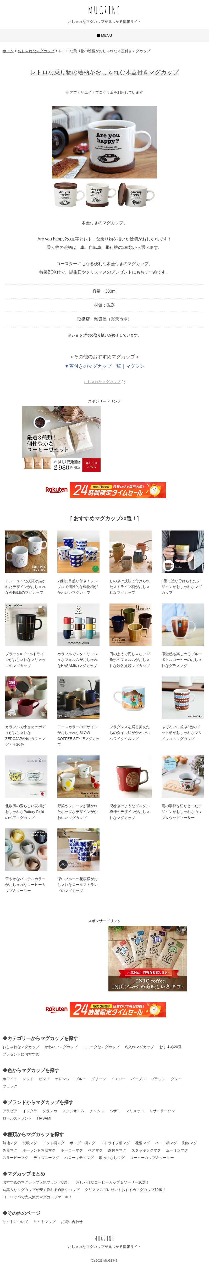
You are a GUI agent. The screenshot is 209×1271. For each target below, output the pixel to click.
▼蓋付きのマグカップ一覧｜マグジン (104, 366)
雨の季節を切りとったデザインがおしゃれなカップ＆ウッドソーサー (182, 812)
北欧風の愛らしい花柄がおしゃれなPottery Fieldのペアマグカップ (25, 812)
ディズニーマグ (46, 1158)
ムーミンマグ (177, 1150)
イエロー (118, 1079)
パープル (138, 1079)
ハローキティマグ (79, 1158)
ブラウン (158, 1079)
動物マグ (189, 1143)
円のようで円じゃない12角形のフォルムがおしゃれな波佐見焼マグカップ (129, 660)
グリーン (98, 1079)
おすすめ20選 (170, 1047)
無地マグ (10, 1143)
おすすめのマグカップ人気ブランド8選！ (37, 1182)
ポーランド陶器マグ (39, 1150)
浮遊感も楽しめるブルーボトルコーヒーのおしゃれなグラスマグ (182, 660)
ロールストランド (17, 1118)
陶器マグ (10, 1150)
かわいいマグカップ (61, 1047)
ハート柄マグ (166, 1143)
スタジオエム (73, 1111)
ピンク (44, 1079)
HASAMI (44, 1118)
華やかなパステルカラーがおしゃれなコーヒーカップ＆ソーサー (25, 885)
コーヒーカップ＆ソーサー (152, 1158)
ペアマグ (95, 1150)
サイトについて (15, 1222)
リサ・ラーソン (162, 1111)
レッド (28, 1079)
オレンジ (62, 1079)
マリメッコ (135, 1111)
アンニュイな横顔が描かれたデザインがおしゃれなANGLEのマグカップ (25, 587)
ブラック (10, 1086)
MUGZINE (104, 10)
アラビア (10, 1111)
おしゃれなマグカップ (102, 382)
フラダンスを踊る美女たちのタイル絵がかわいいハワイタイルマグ (129, 733)
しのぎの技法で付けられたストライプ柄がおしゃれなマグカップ (129, 587)
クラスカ (49, 1111)
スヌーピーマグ (15, 1158)
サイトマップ (45, 1222)
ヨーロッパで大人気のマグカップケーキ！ (37, 1197)
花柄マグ (142, 1143)
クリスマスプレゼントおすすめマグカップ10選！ (125, 1190)
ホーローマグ (72, 1150)
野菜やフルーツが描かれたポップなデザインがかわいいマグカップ (77, 812)
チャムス (97, 1111)
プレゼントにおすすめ (21, 1054)
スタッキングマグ (146, 1150)
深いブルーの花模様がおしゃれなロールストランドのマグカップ (77, 885)
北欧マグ (30, 1143)
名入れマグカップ (139, 1047)
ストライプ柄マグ (115, 1143)
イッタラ (30, 1111)
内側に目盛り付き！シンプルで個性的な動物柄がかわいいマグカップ (77, 587)
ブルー (80, 1079)
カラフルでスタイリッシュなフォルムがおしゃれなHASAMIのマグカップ (77, 660)
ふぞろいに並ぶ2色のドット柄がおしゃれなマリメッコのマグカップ (182, 733)
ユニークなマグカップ (101, 1047)
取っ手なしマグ (112, 1158)
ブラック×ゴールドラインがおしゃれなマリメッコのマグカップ (25, 660)
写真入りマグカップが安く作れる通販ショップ (41, 1190)
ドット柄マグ (53, 1143)
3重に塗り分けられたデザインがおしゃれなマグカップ (182, 587)
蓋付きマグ (117, 1150)
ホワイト (10, 1079)
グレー (176, 1079)
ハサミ (114, 1111)
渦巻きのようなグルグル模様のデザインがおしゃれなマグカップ (129, 812)
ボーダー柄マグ (82, 1143)
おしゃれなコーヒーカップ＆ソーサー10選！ (113, 1182)
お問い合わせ (72, 1222)
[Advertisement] (147, 439)
